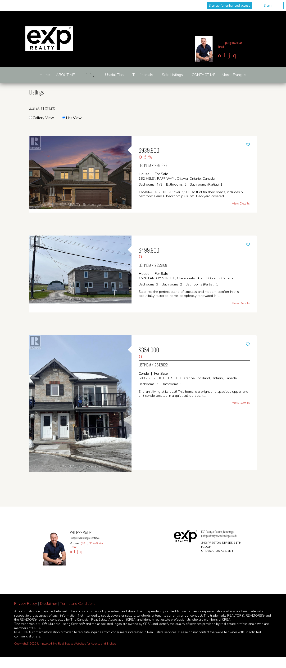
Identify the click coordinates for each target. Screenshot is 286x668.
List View (72, 117)
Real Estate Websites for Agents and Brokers (87, 644)
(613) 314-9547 (233, 43)
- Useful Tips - (114, 74)
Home (45, 74)
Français (239, 74)
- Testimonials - (143, 74)
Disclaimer (48, 603)
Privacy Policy (25, 603)
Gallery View (41, 117)
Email (221, 47)
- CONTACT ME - (203, 74)
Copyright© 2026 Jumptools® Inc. (35, 644)
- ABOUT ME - (65, 74)
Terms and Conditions (77, 603)
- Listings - (90, 74)
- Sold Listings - (172, 74)
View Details (241, 204)
